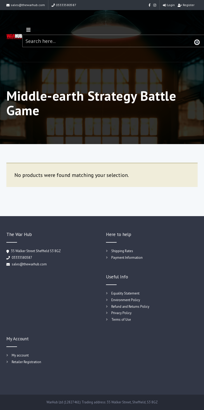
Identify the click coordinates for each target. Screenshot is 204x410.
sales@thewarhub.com (25, 5)
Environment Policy (125, 300)
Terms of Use (121, 319)
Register (186, 5)
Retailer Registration (26, 362)
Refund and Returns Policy (130, 306)
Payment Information (127, 257)
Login (169, 5)
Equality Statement (125, 293)
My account (20, 355)
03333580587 (64, 5)
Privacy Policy (121, 313)
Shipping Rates (122, 251)
